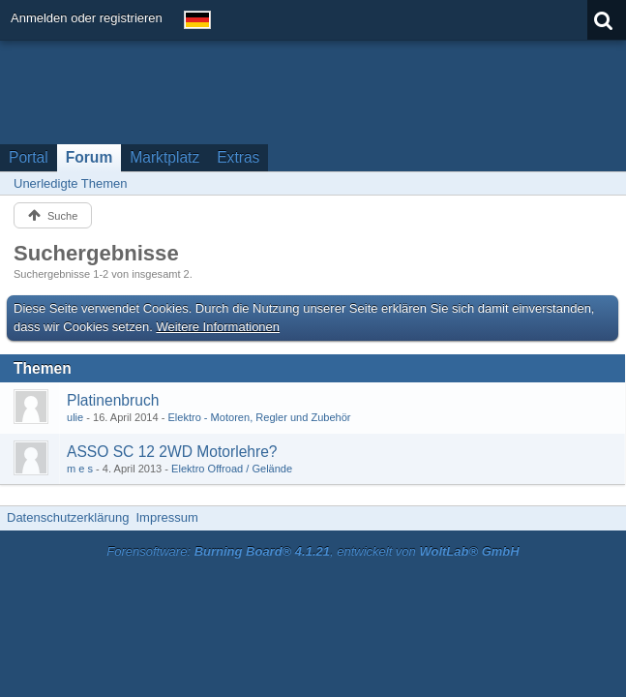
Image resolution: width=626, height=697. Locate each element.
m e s (80, 468)
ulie (75, 417)
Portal (28, 157)
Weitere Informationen (218, 326)
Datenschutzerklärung (68, 517)
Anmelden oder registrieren (87, 18)
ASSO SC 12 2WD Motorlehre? (172, 451)
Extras (238, 157)
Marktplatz (164, 157)
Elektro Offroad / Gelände (231, 468)
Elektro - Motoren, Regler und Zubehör (258, 417)
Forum (89, 157)
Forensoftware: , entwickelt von (312, 551)
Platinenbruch (113, 400)
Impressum (166, 517)
